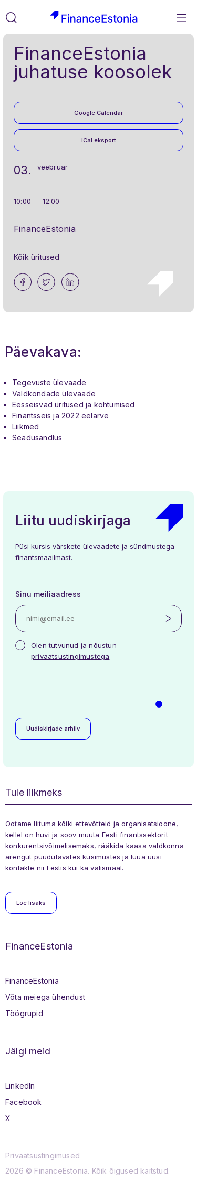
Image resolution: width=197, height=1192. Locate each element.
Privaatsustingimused (42, 1155)
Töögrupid (24, 1013)
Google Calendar (98, 113)
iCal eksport (98, 140)
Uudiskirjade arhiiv (53, 728)
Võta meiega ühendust (45, 997)
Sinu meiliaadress (48, 593)
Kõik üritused (37, 256)
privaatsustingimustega (70, 656)
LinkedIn (20, 1085)
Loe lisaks (31, 902)
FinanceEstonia (32, 980)
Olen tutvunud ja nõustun (74, 650)
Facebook (23, 1102)
